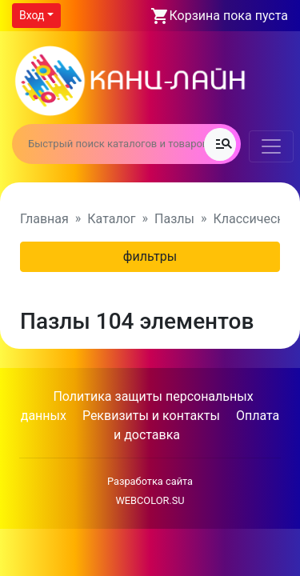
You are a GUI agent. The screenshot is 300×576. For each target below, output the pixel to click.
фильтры (150, 256)
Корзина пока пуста (229, 15)
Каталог (111, 218)
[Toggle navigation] (271, 146)
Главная (44, 218)
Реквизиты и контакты (151, 415)
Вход (31, 15)
